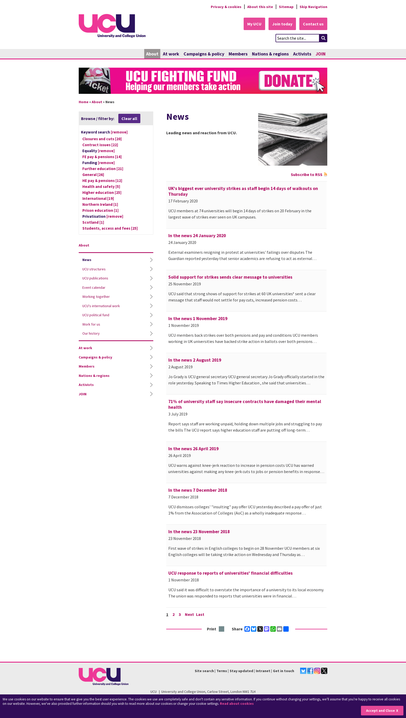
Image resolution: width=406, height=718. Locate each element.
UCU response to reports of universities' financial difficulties (230, 573)
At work (171, 54)
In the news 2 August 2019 (194, 360)
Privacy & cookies (226, 6)
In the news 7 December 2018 (197, 490)
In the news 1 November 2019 (197, 318)
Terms (221, 670)
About (152, 54)
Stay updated (241, 670)
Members (238, 54)
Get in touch (283, 670)
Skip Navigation (313, 6)
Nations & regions (270, 54)
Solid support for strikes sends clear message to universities (230, 277)
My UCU (254, 23)
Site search (204, 670)
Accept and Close (380, 710)
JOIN (320, 54)
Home (84, 102)
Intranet (263, 670)
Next (189, 614)
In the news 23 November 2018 (199, 531)
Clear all (129, 118)
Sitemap (286, 6)
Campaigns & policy (204, 54)
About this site (260, 6)
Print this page (221, 629)
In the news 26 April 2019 (193, 449)
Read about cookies (237, 703)
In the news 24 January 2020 (197, 235)
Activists (302, 54)
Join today (282, 23)
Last (200, 614)
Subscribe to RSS (306, 174)
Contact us (313, 23)
